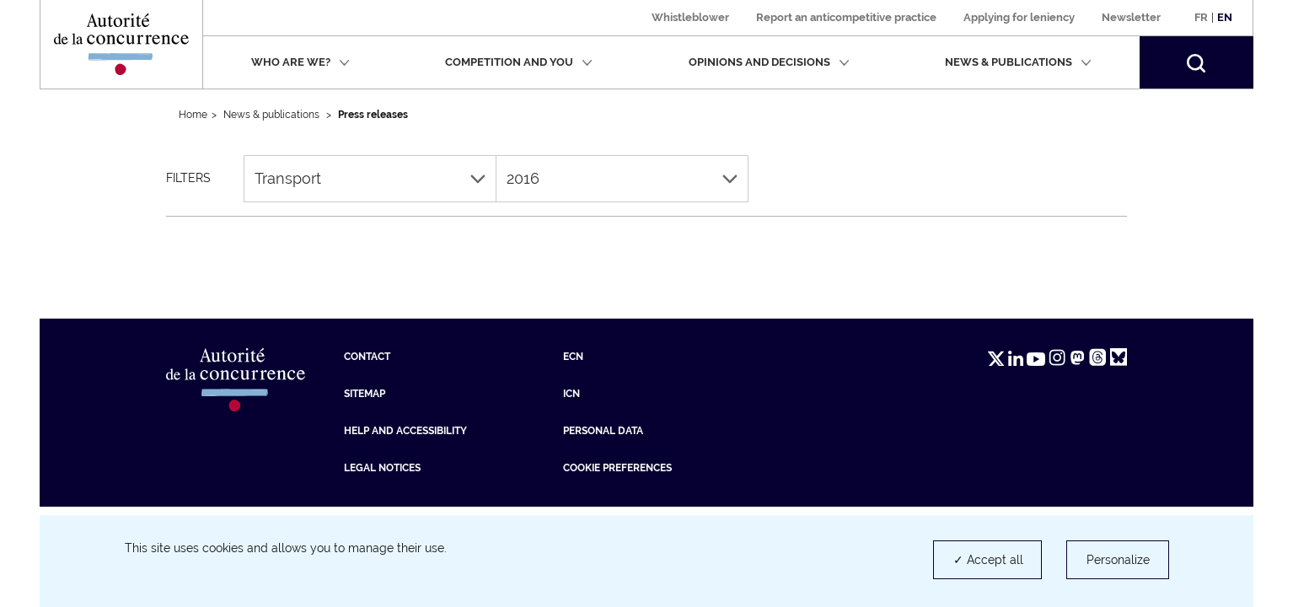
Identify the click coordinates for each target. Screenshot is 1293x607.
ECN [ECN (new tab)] (573, 357)
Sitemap (364, 394)
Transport (370, 178)
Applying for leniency (1019, 17)
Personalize (1118, 560)
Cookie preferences (617, 468)
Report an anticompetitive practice (846, 17)
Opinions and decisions (769, 62)
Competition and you (519, 62)
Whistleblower (690, 17)
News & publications (1018, 62)
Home (193, 115)
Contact (367, 357)
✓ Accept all (988, 560)
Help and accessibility (405, 431)
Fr (1201, 17)
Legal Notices (382, 468)
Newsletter (1131, 17)
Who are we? (300, 62)
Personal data (603, 431)
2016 (622, 178)
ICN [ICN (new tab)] (571, 394)
